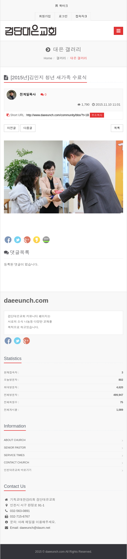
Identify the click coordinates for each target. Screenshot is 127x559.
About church (14, 440)
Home (48, 58)
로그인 (63, 16)
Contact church (16, 462)
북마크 (61, 6)
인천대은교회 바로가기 (18, 470)
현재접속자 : (63, 372)
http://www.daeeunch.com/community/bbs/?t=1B (57, 115)
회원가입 (45, 16)
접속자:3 (81, 16)
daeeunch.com (26, 300)
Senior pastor (15, 447)
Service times (14, 455)
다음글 (27, 128)
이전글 (11, 128)
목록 (117, 128)
